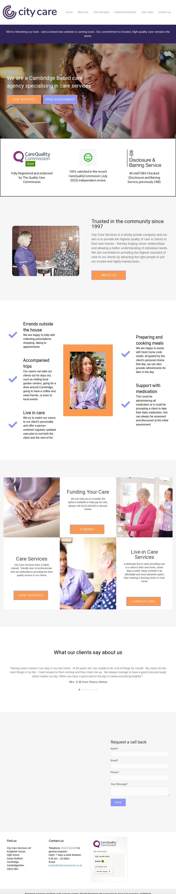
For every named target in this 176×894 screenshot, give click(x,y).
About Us (83, 12)
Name (114, 748)
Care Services (101, 12)
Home (69, 12)
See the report (102, 872)
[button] (24, 99)
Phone (114, 772)
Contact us (164, 12)
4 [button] (90, 690)
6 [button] (96, 690)
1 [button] (79, 690)
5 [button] (93, 690)
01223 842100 (69, 848)
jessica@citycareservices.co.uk (65, 865)
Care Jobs (147, 12)
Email (114, 760)
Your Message (119, 784)
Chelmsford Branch (125, 12)
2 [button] (83, 690)
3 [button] (86, 690)
